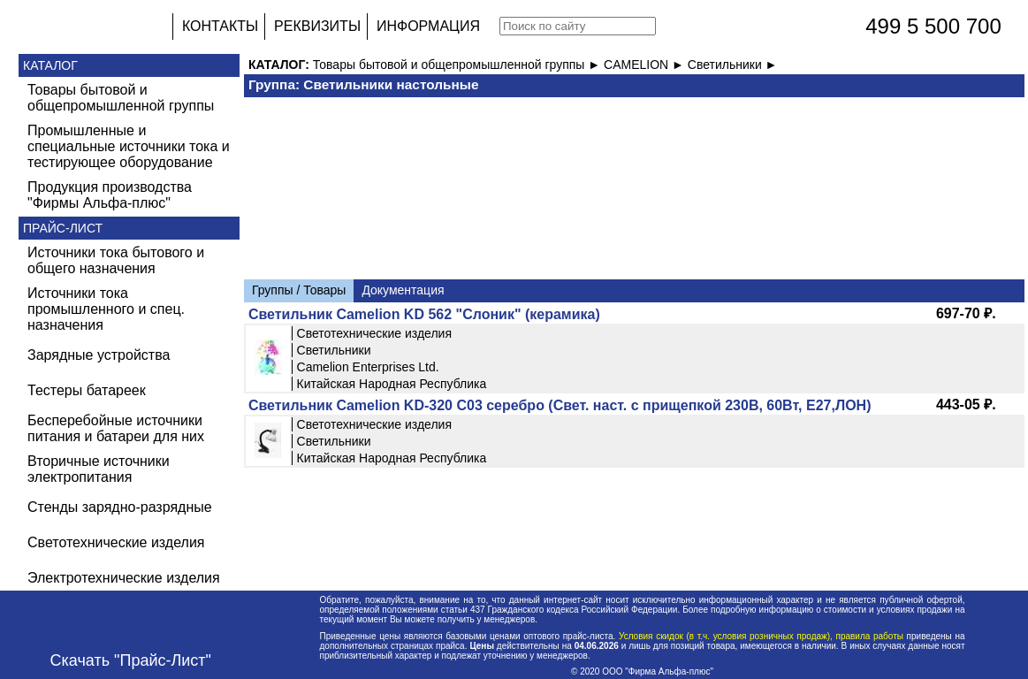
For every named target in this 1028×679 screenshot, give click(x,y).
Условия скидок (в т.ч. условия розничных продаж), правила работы (760, 636)
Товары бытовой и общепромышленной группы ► (458, 64)
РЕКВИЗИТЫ (317, 26)
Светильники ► (733, 64)
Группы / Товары (299, 290)
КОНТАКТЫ (220, 26)
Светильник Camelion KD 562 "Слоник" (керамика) (424, 314)
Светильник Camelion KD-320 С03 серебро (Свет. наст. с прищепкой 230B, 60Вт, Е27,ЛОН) (560, 405)
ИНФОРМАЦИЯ (428, 26)
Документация (403, 290)
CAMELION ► (646, 64)
